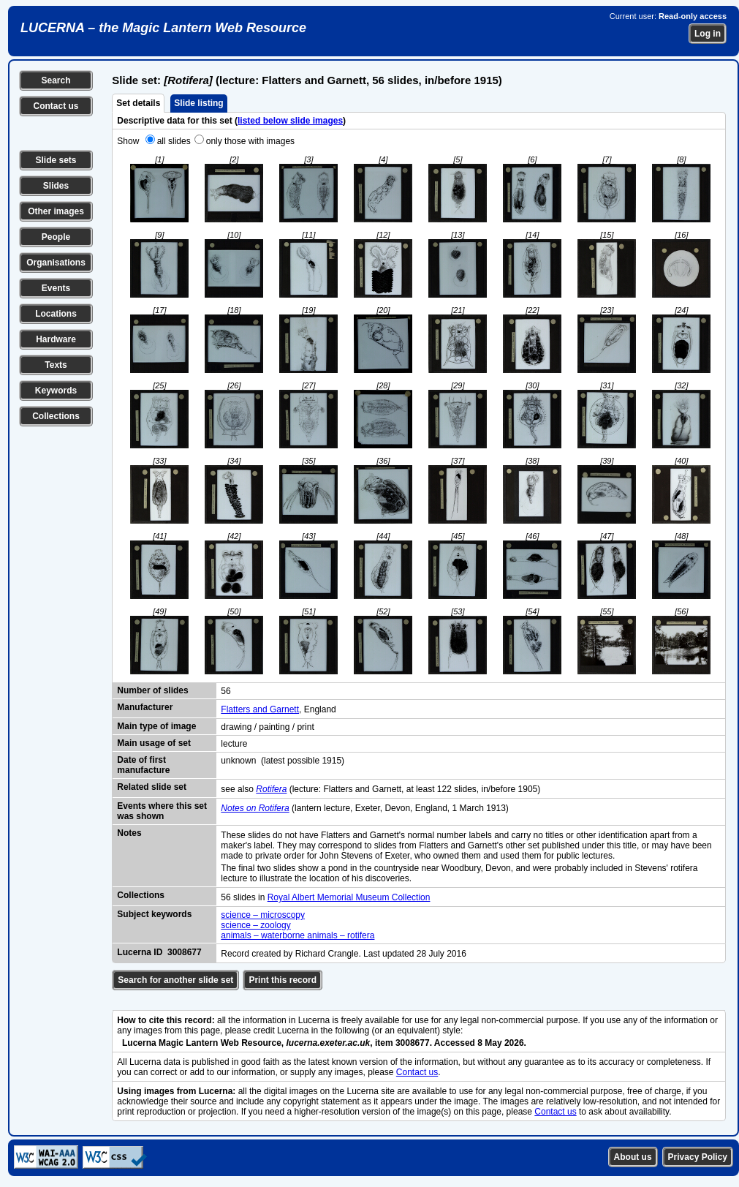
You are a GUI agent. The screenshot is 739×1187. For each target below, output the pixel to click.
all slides (174, 141)
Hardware (56, 339)
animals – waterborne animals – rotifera (297, 935)
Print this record (283, 980)
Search (55, 80)
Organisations (56, 262)
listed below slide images (290, 121)
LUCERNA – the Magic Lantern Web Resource (163, 27)
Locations (56, 314)
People (56, 237)
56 (225, 691)
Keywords (56, 390)
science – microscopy (263, 915)
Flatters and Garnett (260, 709)
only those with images (250, 141)
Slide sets (55, 160)
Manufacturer (145, 707)
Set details (138, 103)
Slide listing (198, 103)
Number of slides (152, 690)
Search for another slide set (175, 980)
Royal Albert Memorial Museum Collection (349, 897)
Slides (56, 186)
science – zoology (255, 925)
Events (56, 288)
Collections (56, 416)
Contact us (55, 106)
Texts (56, 365)
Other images (56, 211)
